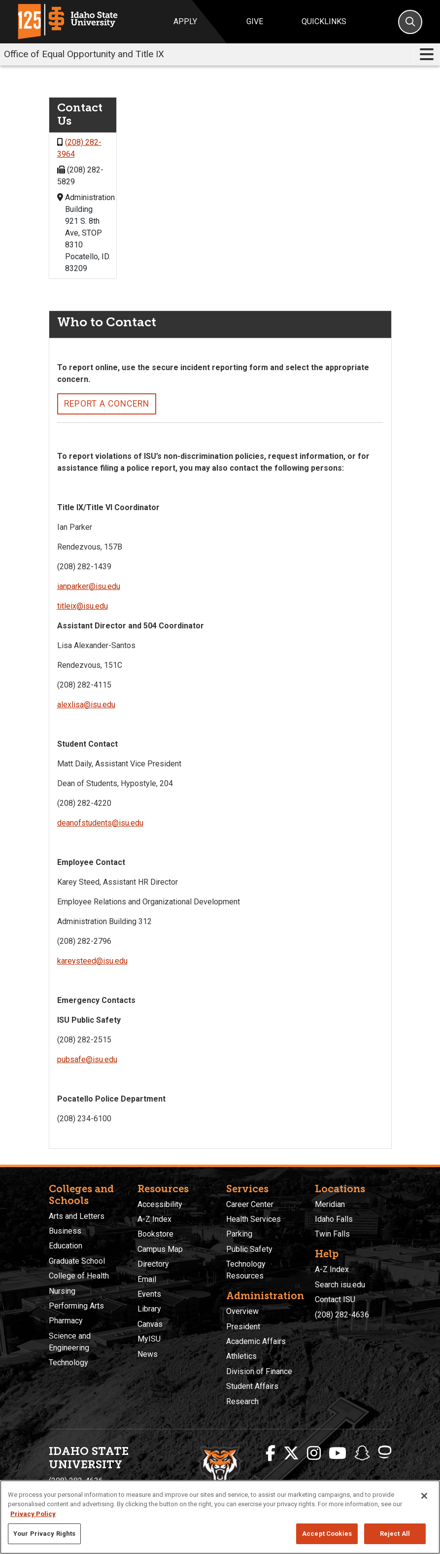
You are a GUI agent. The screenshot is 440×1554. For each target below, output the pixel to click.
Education (65, 1245)
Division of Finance (259, 1371)
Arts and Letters (76, 1216)
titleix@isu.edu (82, 606)
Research (242, 1401)
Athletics (241, 1356)
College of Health (79, 1275)
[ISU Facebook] (270, 1453)
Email (146, 1279)
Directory (153, 1264)
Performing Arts (76, 1306)
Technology (68, 1362)
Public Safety (249, 1249)
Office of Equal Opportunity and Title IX (84, 54)
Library (149, 1308)
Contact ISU (335, 1299)
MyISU (149, 1339)
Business (65, 1231)
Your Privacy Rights (44, 1533)
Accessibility (159, 1204)
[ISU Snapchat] (362, 1453)
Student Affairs (252, 1386)
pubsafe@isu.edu (87, 1059)
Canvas (150, 1324)
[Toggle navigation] (426, 54)
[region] (220, 1517)
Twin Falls (332, 1234)
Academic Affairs (256, 1341)
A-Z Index (154, 1219)
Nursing (62, 1291)
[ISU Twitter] (291, 1453)
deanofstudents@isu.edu (100, 823)
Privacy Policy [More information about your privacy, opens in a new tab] (33, 1514)
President (243, 1326)
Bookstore (155, 1234)
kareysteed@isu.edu (92, 961)
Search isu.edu (340, 1284)
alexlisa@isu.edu (86, 704)
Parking (239, 1234)
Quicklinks (324, 21)
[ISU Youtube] (337, 1453)
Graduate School (77, 1261)
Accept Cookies (327, 1533)
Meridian (330, 1204)
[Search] (410, 22)
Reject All (395, 1533)
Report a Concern (106, 404)
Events (149, 1294)
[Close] (424, 1496)
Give (254, 21)
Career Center (249, 1204)
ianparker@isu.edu (88, 586)
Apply (185, 21)
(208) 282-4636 (342, 1314)
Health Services (253, 1219)
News (147, 1354)
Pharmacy (66, 1320)
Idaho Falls (334, 1219)
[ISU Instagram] (314, 1453)
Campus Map (160, 1249)
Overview (242, 1311)
